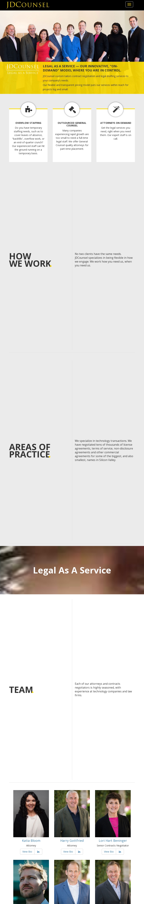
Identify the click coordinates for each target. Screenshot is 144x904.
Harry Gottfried (72, 840)
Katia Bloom (31, 840)
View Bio (27, 851)
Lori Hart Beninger (113, 840)
